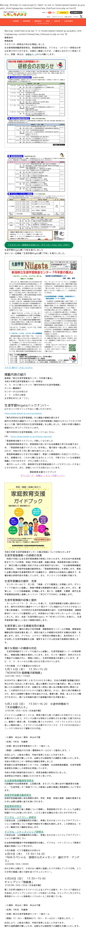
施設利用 (57, 21)
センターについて (43, 23)
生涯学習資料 (68, 21)
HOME (48, 16)
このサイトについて (57, 17)
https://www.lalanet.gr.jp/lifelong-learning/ (33, 436)
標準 (50, 12)
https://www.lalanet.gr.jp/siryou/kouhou (25, 413)
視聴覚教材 (38, 21)
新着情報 (16, 21)
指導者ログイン (77, 12)
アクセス (75, 17)
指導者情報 (26, 21)
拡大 (54, 12)
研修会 (48, 21)
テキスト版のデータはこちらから (20, 367)
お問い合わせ (68, 17)
